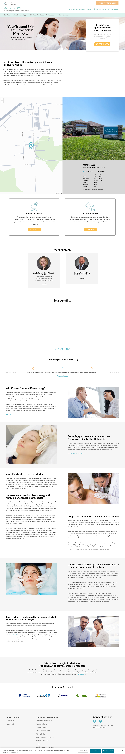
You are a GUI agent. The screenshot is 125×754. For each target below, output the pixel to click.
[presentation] (33, 368)
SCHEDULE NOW (102, 44)
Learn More (34, 229)
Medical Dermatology (20, 15)
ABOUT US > (10, 414)
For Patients (51, 15)
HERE (60, 193)
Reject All (95, 750)
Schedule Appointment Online (81, 9)
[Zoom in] (2, 99)
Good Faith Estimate (43, 731)
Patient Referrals (63, 15)
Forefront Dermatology (44, 721)
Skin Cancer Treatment (37, 15)
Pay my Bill (114, 9)
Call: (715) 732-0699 (107, 3)
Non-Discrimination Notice (45, 747)
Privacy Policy (41, 734)
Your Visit (10, 724)
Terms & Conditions (42, 740)
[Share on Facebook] (95, 722)
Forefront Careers (42, 724)
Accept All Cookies (108, 750)
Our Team (7, 15)
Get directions (100, 171)
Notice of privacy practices (45, 737)
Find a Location (41, 727)
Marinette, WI (17, 9)
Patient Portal (101, 9)
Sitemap (38, 744)
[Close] (122, 751)
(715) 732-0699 (89, 171)
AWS (58, 193)
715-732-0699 (13, 634)
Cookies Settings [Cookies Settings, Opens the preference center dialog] (83, 750)
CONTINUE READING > (76, 453)
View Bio (44, 284)
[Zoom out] (2, 101)
